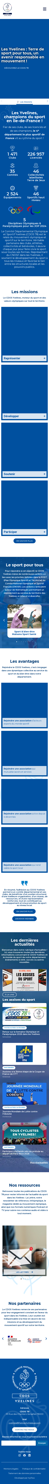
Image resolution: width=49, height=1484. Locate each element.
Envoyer (42, 1443)
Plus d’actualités (39, 1162)
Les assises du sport (18, 999)
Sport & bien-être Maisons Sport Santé (24, 633)
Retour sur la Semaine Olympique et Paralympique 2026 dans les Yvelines (21, 1033)
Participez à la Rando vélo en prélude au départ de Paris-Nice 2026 (22, 1152)
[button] (1, 101)
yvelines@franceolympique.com (24, 1423)
